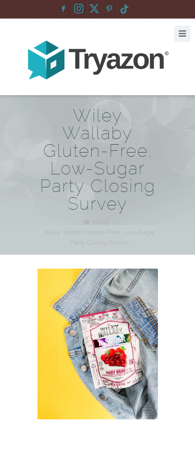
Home (100, 221)
